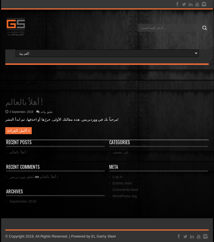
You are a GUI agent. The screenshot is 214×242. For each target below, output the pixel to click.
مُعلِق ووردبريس (21, 177)
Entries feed (122, 183)
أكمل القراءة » (18, 131)
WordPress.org (125, 196)
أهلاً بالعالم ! (24, 101)
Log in (117, 177)
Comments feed (125, 190)
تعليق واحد (46, 111)
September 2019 (22, 201)
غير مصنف (120, 152)
